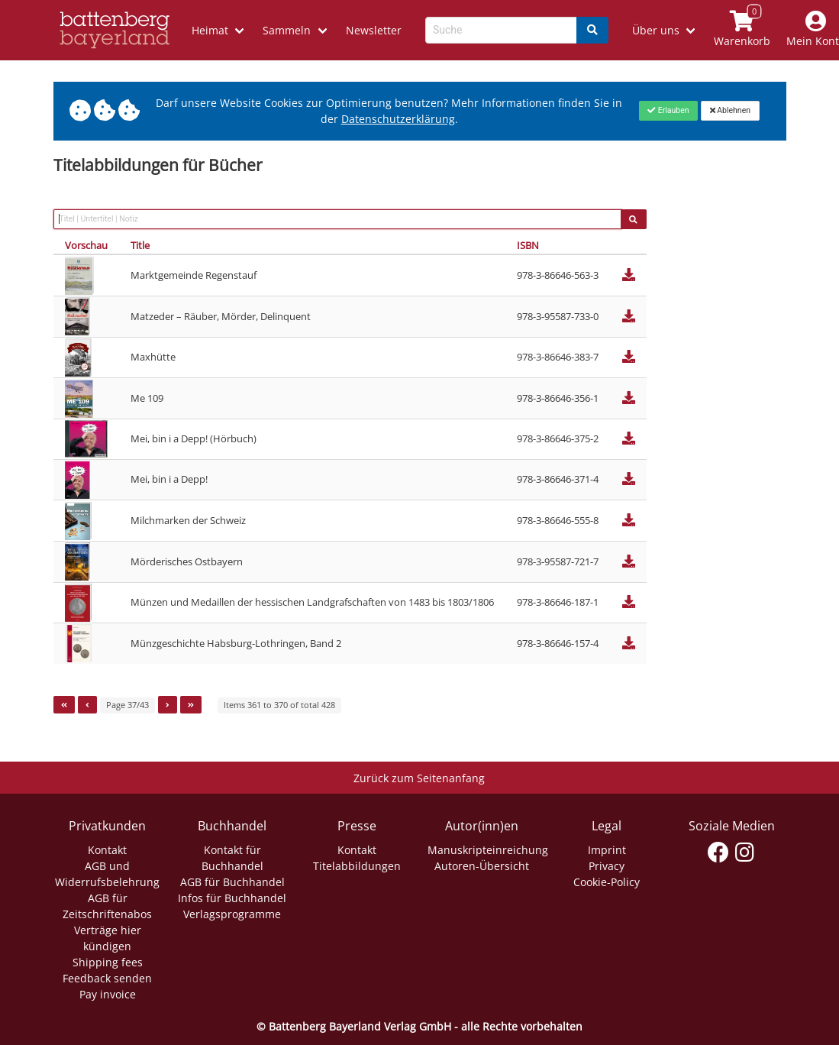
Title (140, 245)
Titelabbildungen (357, 866)
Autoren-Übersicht (481, 866)
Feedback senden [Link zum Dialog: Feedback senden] (107, 978)
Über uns (655, 30)
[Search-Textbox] (501, 30)
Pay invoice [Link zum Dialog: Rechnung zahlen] (107, 994)
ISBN (528, 245)
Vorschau (86, 245)
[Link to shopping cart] (742, 30)
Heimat (210, 30)
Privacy (606, 866)
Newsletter (374, 30)
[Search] (592, 30)
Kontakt (107, 850)
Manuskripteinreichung (488, 850)
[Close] (668, 111)
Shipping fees (108, 962)
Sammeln (287, 30)
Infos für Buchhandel (232, 898)
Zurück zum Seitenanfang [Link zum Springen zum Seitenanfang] (419, 778)
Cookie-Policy (606, 882)
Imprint (607, 850)
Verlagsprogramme (232, 914)
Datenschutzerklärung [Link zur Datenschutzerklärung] (398, 119)
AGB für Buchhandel (232, 882)
